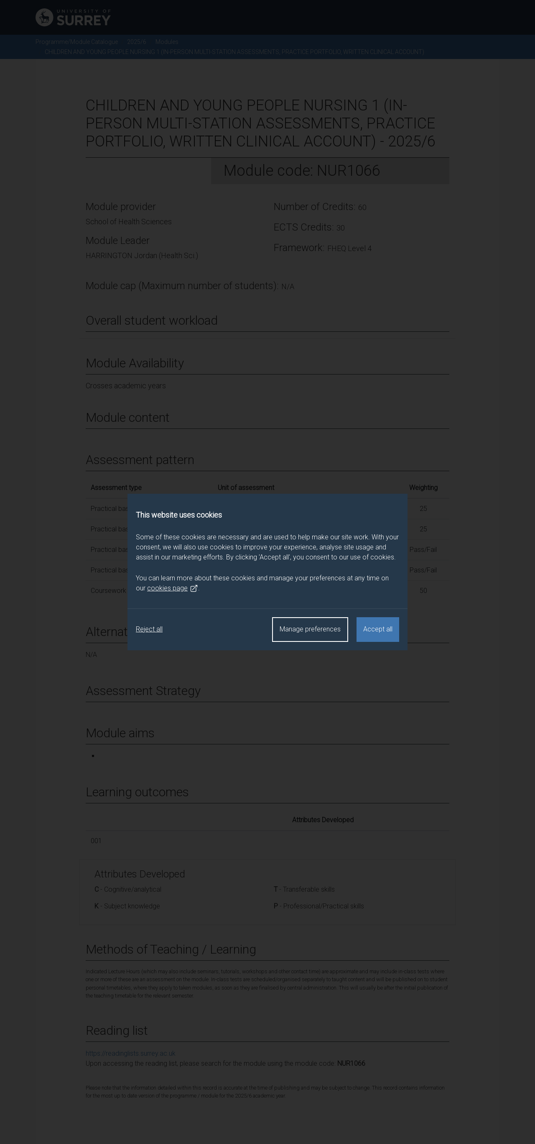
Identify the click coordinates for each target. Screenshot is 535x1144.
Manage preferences (310, 629)
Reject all (149, 629)
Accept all (377, 629)
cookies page (172, 588)
